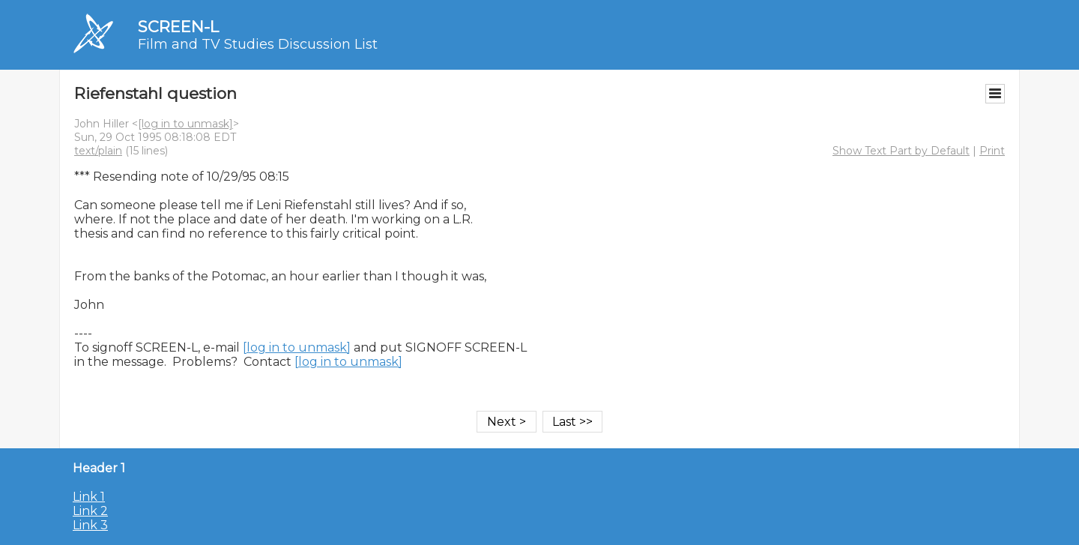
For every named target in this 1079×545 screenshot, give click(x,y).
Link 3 (90, 525)
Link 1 (89, 497)
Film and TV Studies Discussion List (258, 44)
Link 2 (90, 511)
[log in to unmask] (185, 123)
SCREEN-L (178, 26)
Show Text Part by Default (901, 150)
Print (992, 150)
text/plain (98, 150)
